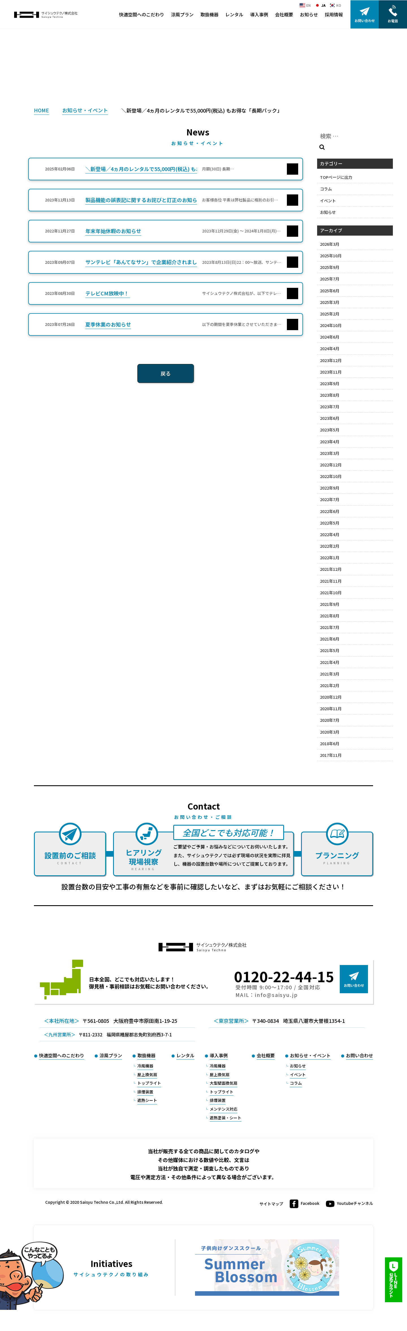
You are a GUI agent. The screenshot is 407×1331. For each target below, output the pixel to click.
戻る (166, 373)
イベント (328, 200)
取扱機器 (209, 14)
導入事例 (259, 14)
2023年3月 (329, 453)
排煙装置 (145, 1092)
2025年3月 (329, 302)
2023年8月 (329, 395)
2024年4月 (329, 348)
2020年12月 (330, 697)
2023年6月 (329, 418)
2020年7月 (329, 720)
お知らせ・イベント (85, 110)
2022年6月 (329, 511)
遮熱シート (147, 1100)
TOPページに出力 (336, 177)
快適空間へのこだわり (141, 14)
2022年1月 (329, 557)
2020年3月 (329, 732)
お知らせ (309, 14)
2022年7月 (329, 499)
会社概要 (284, 14)
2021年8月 (329, 616)
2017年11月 (330, 755)
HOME (41, 110)
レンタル (234, 14)
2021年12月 (330, 569)
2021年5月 (329, 650)
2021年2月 (329, 685)
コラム (326, 189)
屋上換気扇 (147, 1074)
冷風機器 (145, 1066)
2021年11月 (330, 581)
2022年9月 (329, 488)
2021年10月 (330, 592)
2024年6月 (329, 337)
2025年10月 (330, 255)
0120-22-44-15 (284, 976)
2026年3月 (329, 244)
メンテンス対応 (223, 1109)
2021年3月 (329, 674)
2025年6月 (329, 290)
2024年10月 (330, 325)
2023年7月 (329, 406)
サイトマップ (271, 1204)
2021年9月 (329, 604)
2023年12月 (330, 360)
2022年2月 (329, 546)
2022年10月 (330, 476)
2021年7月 (329, 627)
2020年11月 (330, 708)
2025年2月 (329, 314)
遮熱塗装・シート (225, 1118)
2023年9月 (329, 383)
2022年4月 (329, 534)
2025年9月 (329, 267)
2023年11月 (330, 372)
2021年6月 (329, 639)
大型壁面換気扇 (223, 1083)
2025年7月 (329, 279)
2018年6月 (329, 743)
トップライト (149, 1083)
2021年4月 (329, 662)
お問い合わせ (359, 1055)
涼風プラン (182, 14)
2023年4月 (329, 441)
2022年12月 (330, 465)
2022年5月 (329, 523)
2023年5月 (329, 430)
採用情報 (334, 14)
